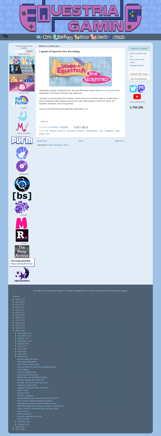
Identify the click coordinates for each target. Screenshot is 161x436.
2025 (17, 299)
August (21, 344)
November (22, 336)
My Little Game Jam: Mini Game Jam (32, 382)
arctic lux (62, 131)
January (21, 424)
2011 (17, 429)
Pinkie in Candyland (25, 396)
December (22, 333)
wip (47, 134)
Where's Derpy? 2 (24, 414)
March (21, 356)
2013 (17, 330)
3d (47, 131)
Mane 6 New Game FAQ (27, 375)
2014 (17, 328)
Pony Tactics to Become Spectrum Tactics (34, 401)
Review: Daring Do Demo (28, 359)
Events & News (139, 48)
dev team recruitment (76, 131)
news (117, 131)
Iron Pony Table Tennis (26, 372)
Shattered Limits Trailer (27, 385)
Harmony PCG (23, 393)
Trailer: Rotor (22, 390)
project (42, 134)
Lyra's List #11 (23, 411)
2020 (17, 312)
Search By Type (139, 74)
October (21, 338)
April (20, 354)
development (92, 131)
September (23, 341)
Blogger (124, 291)
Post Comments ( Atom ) (59, 145)
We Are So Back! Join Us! (138, 55)
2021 (17, 310)
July (20, 346)
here (86, 109)
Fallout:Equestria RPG (26, 362)
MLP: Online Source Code (28, 364)
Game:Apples (23, 369)
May (20, 351)
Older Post (119, 141)
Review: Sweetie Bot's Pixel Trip (30, 380)
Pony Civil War (23, 419)
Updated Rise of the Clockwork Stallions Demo (36, 403)
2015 (17, 325)
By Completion (139, 79)
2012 (17, 427)
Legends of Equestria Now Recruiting (33, 388)
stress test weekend (107, 90)
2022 (17, 307)
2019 (17, 315)
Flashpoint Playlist (137, 66)
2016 (17, 323)
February (22, 421)
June (20, 349)
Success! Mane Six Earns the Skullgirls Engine (36, 367)
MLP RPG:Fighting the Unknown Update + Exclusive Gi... (41, 406)
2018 (17, 317)
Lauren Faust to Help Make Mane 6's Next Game (37, 408)
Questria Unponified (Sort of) (29, 416)
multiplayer (109, 131)
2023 (17, 304)
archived (53, 131)
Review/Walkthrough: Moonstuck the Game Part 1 (38, 398)
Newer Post (42, 141)
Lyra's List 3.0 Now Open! (137, 61)
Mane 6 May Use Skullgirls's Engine (32, 377)
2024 (17, 302)
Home (80, 141)
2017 (17, 320)
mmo (101, 131)
